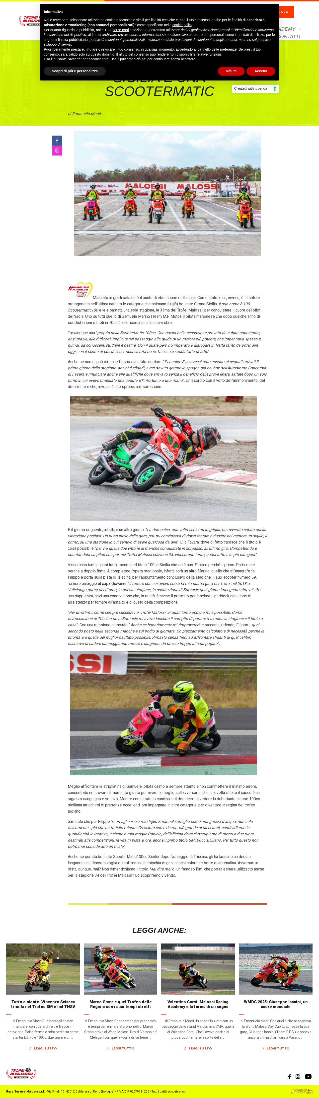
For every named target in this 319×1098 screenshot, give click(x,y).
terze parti (121, 30)
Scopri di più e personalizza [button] (75, 71)
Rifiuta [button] (231, 71)
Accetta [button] (260, 71)
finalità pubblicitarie (73, 40)
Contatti (288, 28)
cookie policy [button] (182, 25)
